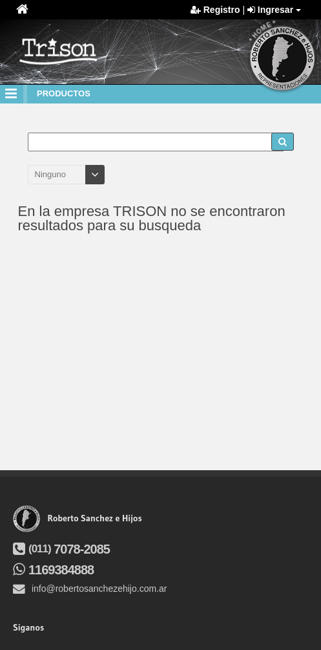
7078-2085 (61, 549)
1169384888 (53, 570)
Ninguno (50, 174)
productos (63, 93)
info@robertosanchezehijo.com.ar (90, 588)
